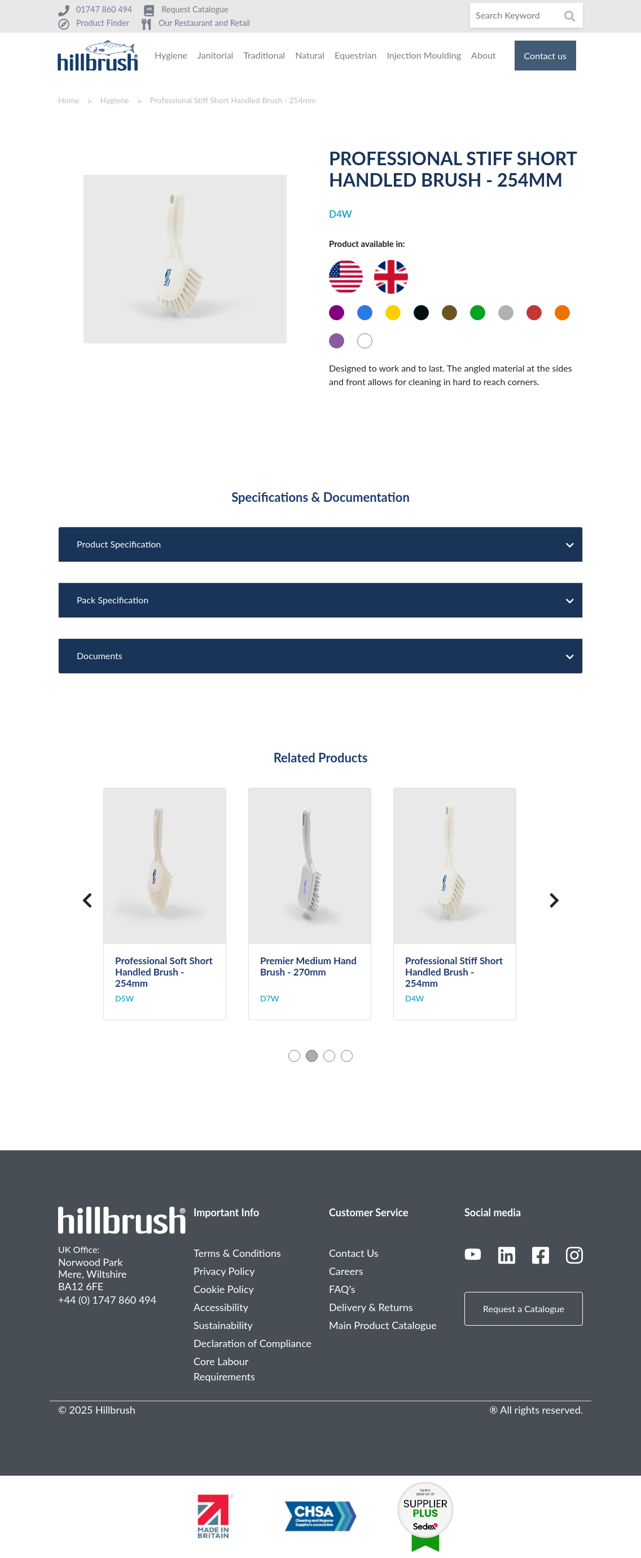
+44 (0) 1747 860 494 (107, 1300)
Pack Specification (321, 600)
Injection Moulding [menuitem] (424, 55)
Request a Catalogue (523, 1308)
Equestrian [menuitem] (355, 55)
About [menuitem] (483, 55)
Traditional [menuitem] (264, 55)
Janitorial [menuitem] (215, 55)
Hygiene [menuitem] (171, 55)
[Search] (526, 15)
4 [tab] (346, 1056)
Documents (321, 655)
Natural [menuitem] (309, 55)
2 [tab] (311, 1056)
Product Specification (321, 544)
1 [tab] (294, 1056)
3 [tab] (329, 1056)
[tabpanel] (175, 904)
